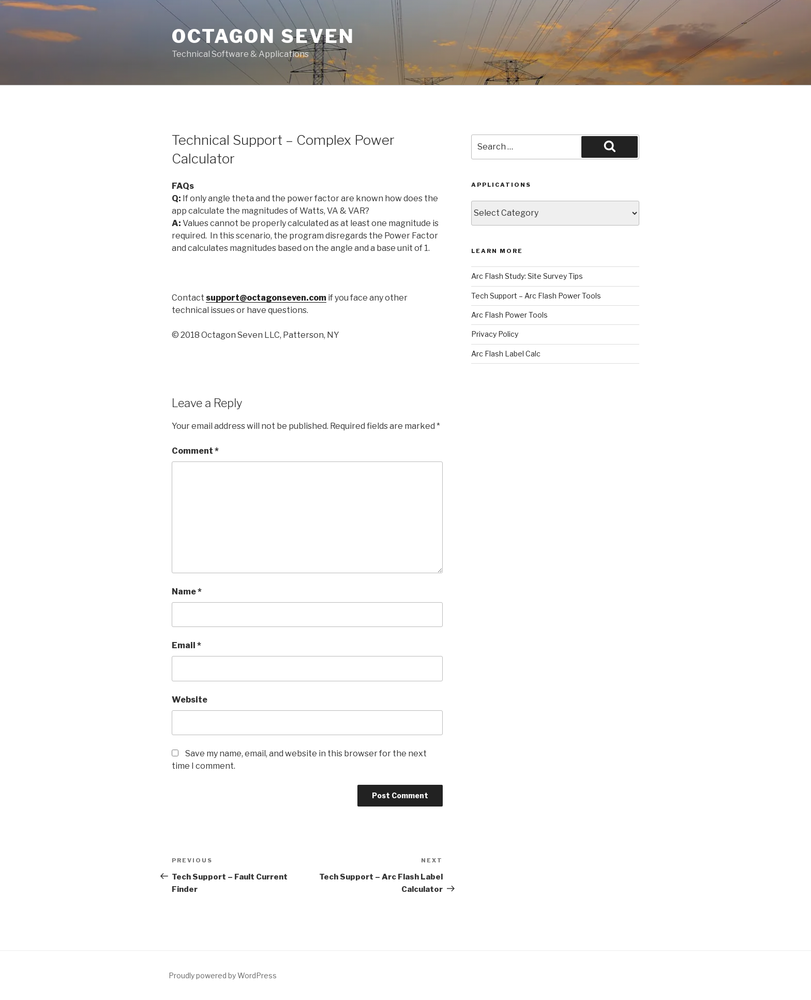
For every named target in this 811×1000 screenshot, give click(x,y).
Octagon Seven (263, 36)
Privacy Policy (494, 334)
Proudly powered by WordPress (223, 975)
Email (186, 645)
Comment (195, 451)
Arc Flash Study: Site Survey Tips (527, 276)
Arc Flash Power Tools (509, 314)
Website (189, 700)
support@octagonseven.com (266, 298)
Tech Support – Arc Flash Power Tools (536, 295)
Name (187, 591)
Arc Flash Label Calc (505, 353)
